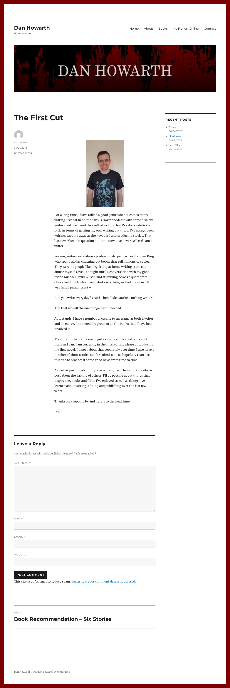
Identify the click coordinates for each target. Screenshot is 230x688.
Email (19, 536)
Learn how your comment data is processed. (103, 581)
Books (163, 28)
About (148, 28)
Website (20, 554)
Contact (210, 28)
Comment (22, 462)
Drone (172, 127)
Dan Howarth (32, 28)
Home (134, 28)
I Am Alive (174, 145)
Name (19, 518)
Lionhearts (175, 136)
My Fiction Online (186, 28)
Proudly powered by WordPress (51, 671)
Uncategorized (23, 152)
